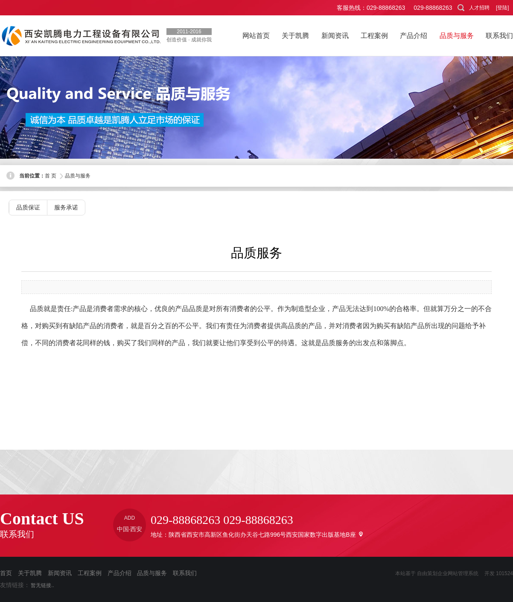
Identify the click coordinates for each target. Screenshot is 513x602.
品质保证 (28, 207)
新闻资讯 (60, 573)
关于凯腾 (30, 573)
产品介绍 (119, 573)
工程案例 (90, 573)
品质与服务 (77, 176)
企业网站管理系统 (457, 573)
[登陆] (502, 8)
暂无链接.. (42, 585)
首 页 (50, 176)
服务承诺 (66, 207)
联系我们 (185, 573)
